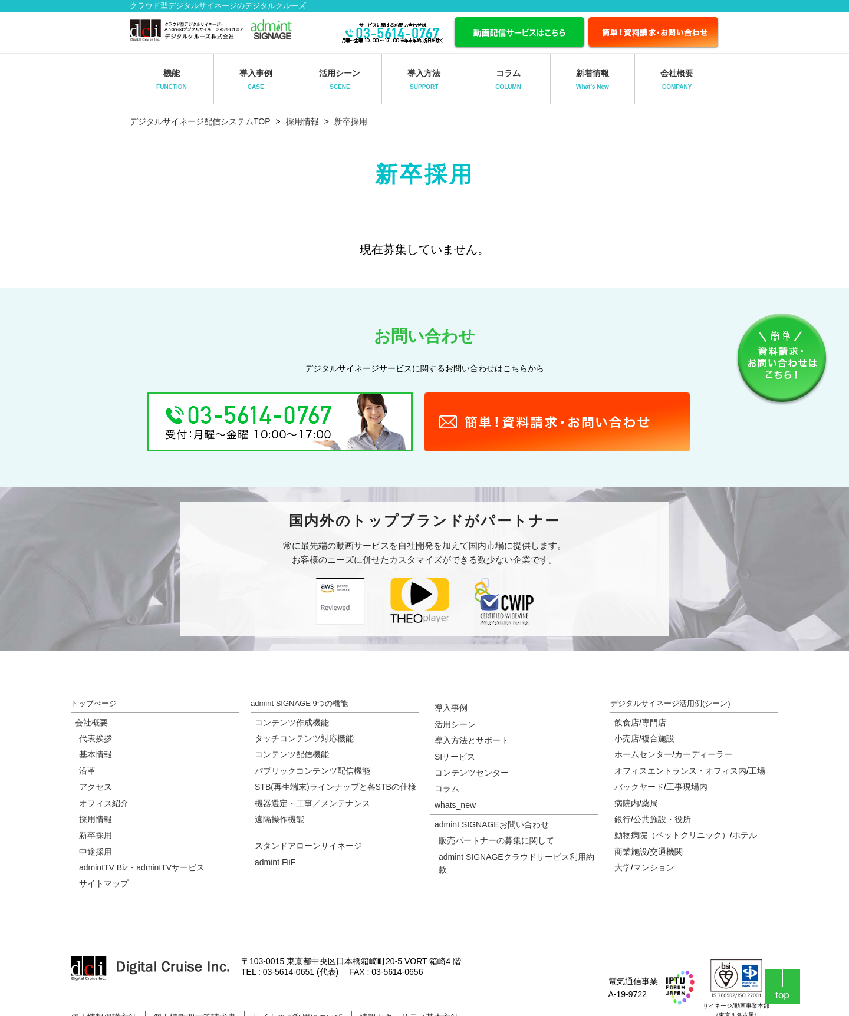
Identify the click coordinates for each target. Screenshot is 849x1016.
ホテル (744, 835)
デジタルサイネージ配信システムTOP (200, 121)
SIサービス (455, 756)
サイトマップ (104, 883)
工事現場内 (687, 786)
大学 (622, 867)
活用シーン (339, 79)
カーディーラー (703, 754)
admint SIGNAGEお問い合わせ (492, 824)
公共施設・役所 (662, 819)
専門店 (653, 722)
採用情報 (302, 121)
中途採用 (95, 851)
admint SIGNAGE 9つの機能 (299, 703)
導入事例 (255, 79)
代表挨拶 (95, 738)
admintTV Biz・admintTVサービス (142, 867)
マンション (653, 867)
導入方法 (423, 79)
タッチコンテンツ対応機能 (304, 738)
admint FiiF (275, 862)
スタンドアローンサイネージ (308, 845)
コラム (508, 79)
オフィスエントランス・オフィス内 (680, 771)
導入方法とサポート (472, 740)
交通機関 (666, 851)
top (782, 995)
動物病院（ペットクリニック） (672, 835)
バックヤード (639, 786)
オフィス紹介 (104, 803)
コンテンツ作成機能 (292, 722)
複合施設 (657, 738)
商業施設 (630, 851)
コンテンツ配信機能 (292, 754)
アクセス (95, 786)
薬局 (649, 803)
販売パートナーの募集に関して (496, 840)
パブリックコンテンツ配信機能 (312, 771)
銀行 (622, 819)
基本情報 (95, 754)
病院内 (626, 803)
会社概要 (676, 79)
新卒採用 (350, 121)
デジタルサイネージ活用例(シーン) (670, 703)
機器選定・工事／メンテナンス (312, 803)
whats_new (455, 805)
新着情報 (592, 79)
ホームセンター (643, 754)
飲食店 (626, 722)
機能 (171, 79)
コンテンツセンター (472, 772)
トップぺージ (94, 703)
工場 (757, 771)
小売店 (626, 738)
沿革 (87, 771)
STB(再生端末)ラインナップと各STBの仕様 (335, 786)
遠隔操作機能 (279, 819)
